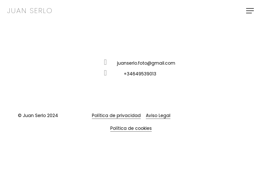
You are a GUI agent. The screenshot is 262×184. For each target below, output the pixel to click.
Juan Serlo (30, 10)
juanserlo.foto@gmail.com (146, 63)
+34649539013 (140, 74)
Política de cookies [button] (131, 128)
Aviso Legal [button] (158, 115)
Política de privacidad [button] (116, 115)
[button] (250, 11)
